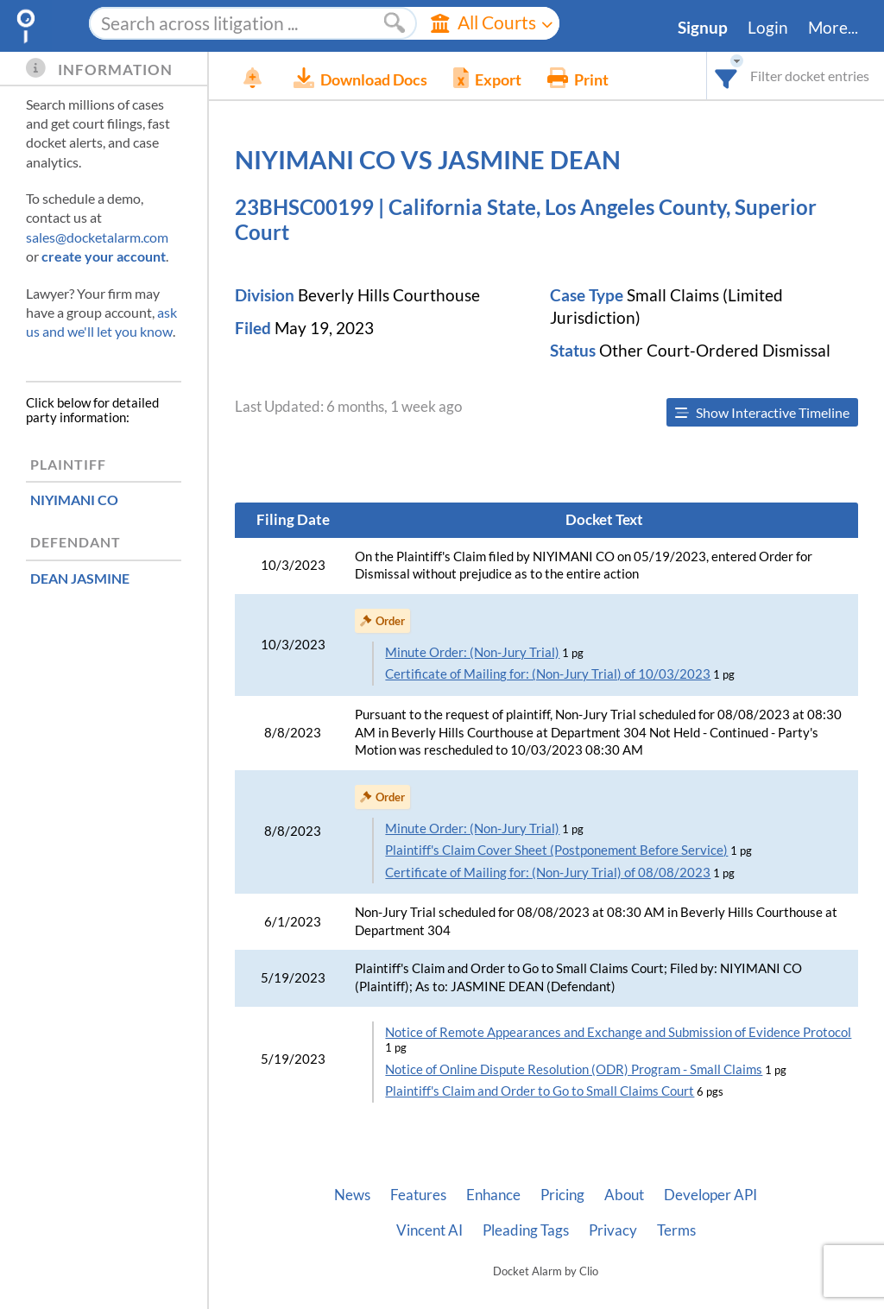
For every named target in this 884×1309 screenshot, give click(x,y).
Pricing (562, 1195)
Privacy (613, 1230)
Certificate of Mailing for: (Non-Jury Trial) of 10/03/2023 (547, 674)
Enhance (493, 1195)
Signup (703, 27)
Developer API (710, 1195)
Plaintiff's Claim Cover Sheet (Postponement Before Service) (556, 850)
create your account (103, 256)
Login (768, 27)
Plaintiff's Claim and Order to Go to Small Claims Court (539, 1091)
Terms (676, 1230)
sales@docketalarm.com (97, 237)
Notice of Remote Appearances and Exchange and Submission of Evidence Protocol (618, 1032)
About (624, 1195)
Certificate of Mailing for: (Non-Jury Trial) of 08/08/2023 (547, 872)
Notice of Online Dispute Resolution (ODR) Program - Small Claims (573, 1069)
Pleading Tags (526, 1230)
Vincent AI (429, 1230)
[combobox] (726, 75)
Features (418, 1195)
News (352, 1195)
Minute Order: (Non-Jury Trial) (472, 652)
